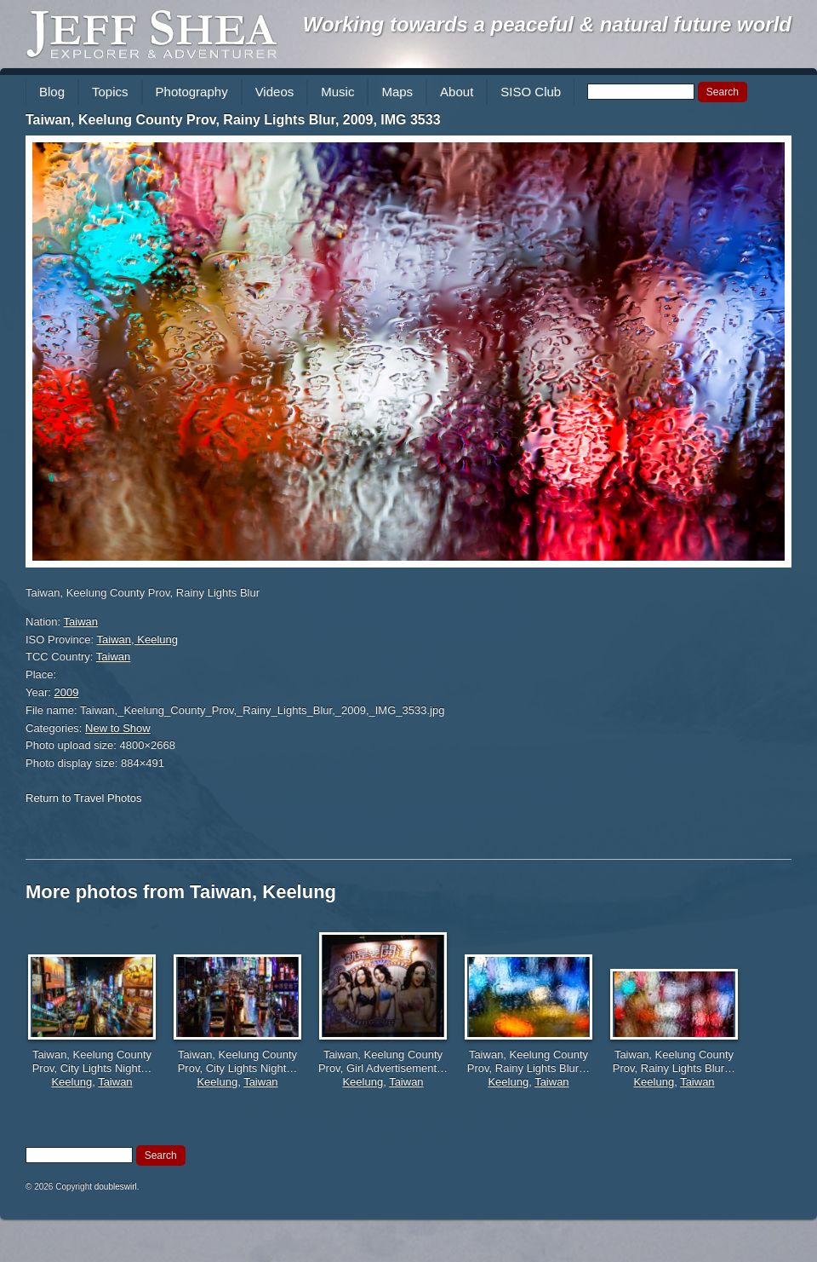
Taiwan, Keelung (137, 639)
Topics (110, 91)
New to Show (118, 728)
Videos (274, 91)
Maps (397, 91)
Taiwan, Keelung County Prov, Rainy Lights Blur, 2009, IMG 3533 (233, 119)
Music (337, 91)
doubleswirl (115, 1186)
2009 (66, 692)
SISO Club (530, 91)
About (456, 91)
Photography (192, 91)
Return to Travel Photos (84, 798)
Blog (52, 91)
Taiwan (81, 621)
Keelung (71, 1081)
